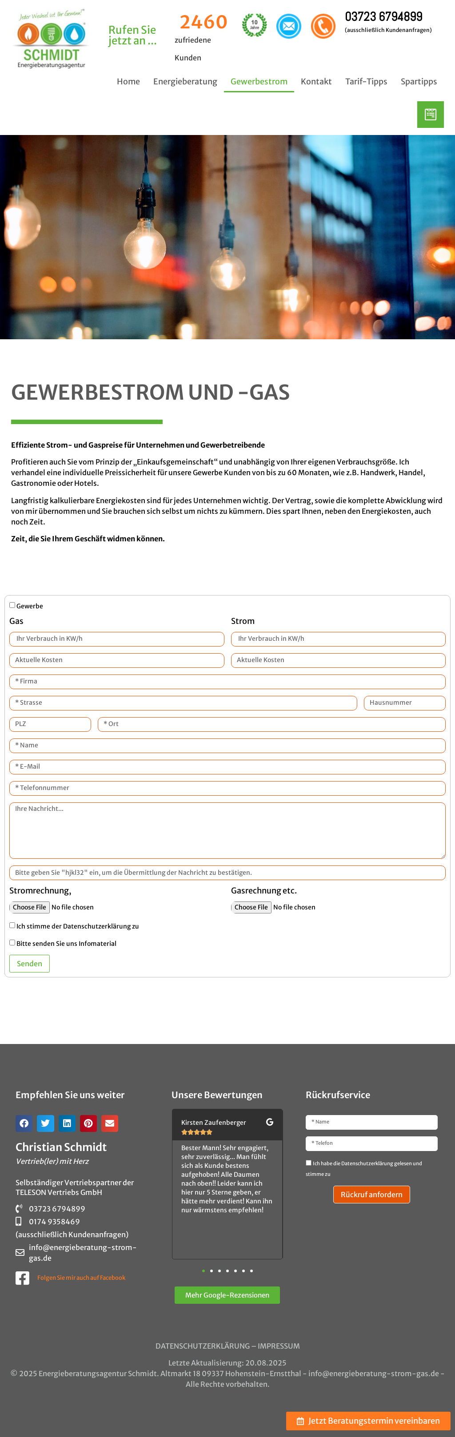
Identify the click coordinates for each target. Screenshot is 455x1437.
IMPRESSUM (279, 1346)
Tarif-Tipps (366, 81)
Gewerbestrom (259, 81)
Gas (16, 621)
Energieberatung (185, 81)
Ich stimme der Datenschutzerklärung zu (77, 926)
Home (128, 81)
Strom (243, 621)
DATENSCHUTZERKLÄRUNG (203, 1346)
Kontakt (316, 81)
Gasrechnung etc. (264, 891)
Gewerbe (29, 606)
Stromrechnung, (40, 891)
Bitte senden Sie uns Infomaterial (66, 944)
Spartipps (419, 81)
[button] (24, 1123)
